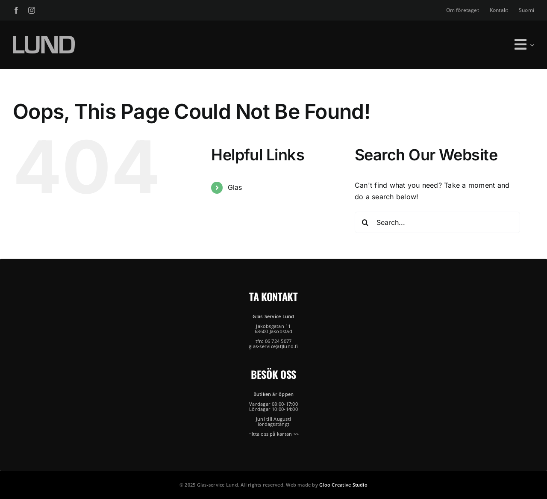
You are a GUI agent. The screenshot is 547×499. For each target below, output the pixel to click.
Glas (235, 187)
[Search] (365, 222)
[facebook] (16, 10)
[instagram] (31, 10)
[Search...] (437, 222)
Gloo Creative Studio (343, 484)
